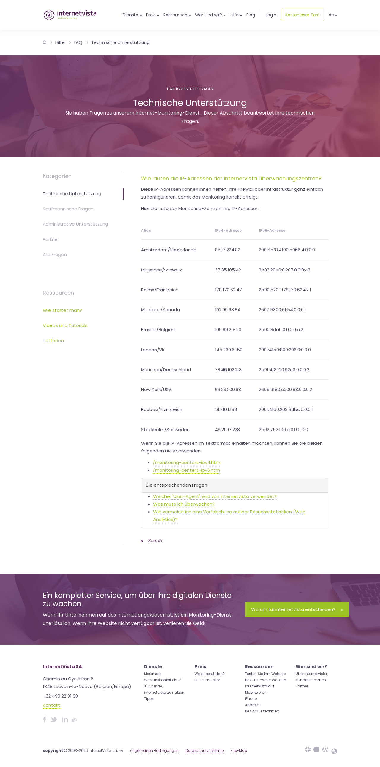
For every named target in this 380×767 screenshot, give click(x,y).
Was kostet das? (209, 673)
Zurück (151, 540)
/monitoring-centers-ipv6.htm (186, 470)
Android (252, 704)
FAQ (78, 42)
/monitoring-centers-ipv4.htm (186, 462)
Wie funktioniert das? (163, 679)
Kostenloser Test (302, 15)
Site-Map (238, 750)
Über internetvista (311, 673)
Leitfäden (53, 340)
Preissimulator (207, 679)
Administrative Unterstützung (75, 224)
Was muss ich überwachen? (184, 504)
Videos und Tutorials (65, 325)
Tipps (149, 698)
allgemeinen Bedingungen (154, 750)
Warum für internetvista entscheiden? (297, 609)
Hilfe (60, 42)
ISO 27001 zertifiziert (262, 711)
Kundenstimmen (311, 679)
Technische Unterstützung (120, 42)
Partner (51, 239)
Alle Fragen (55, 254)
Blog (250, 15)
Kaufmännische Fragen (68, 209)
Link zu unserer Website (265, 679)
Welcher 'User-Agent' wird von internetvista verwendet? (215, 496)
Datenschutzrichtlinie (205, 750)
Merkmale (153, 673)
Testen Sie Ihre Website (265, 673)
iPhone (251, 698)
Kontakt (51, 705)
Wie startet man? (62, 310)
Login (271, 15)
